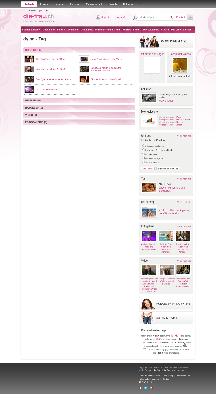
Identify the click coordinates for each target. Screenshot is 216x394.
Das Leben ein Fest (181, 29)
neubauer (167, 339)
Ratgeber (59, 4)
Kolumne (128, 4)
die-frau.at (158, 370)
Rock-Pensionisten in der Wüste (106, 59)
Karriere (127, 29)
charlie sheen (147, 342)
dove (188, 342)
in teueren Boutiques (154, 146)
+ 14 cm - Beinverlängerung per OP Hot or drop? (174, 212)
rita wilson (169, 346)
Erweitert (180, 17)
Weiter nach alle (184, 136)
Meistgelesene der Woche (170, 117)
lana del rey (186, 336)
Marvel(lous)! (166, 100)
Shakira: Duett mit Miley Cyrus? (106, 79)
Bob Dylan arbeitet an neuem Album (53, 79)
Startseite (29, 4)
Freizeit (165, 29)
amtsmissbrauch (151, 346)
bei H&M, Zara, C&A (154, 158)
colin (161, 346)
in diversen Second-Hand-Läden (159, 150)
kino (156, 335)
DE (41, 11)
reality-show (146, 336)
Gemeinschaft (94, 4)
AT (37, 11)
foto (157, 349)
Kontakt (166, 379)
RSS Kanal (145, 382)
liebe (160, 352)
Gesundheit (87, 29)
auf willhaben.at (152, 163)
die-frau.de (168, 370)
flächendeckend (177, 349)
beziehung (179, 342)
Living (136, 29)
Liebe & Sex (49, 29)
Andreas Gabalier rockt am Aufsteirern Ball (149, 246)
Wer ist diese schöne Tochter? (50, 69)
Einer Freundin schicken (149, 376)
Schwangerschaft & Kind (107, 29)
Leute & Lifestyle (150, 29)
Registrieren (107, 17)
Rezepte (112, 4)
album (159, 339)
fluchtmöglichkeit (162, 342)
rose (166, 353)
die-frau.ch (179, 370)
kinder (175, 335)
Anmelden (122, 17)
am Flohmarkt (151, 154)
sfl (172, 342)
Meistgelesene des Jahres (170, 125)
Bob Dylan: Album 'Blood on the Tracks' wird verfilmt (106, 69)
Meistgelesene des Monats (171, 122)
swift (187, 349)
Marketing (168, 376)
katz (154, 353)
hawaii (152, 349)
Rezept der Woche (180, 54)
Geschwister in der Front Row (50, 59)
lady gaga (183, 339)
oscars (175, 339)
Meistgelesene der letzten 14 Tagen (174, 120)
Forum (44, 4)
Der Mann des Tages (152, 54)
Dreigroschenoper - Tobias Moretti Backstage (167, 281)
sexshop (178, 346)
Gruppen (75, 4)
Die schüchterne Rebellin (48, 89)
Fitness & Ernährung (67, 29)
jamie (152, 339)
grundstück (174, 353)
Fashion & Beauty (31, 29)
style (147, 339)
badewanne (165, 336)
